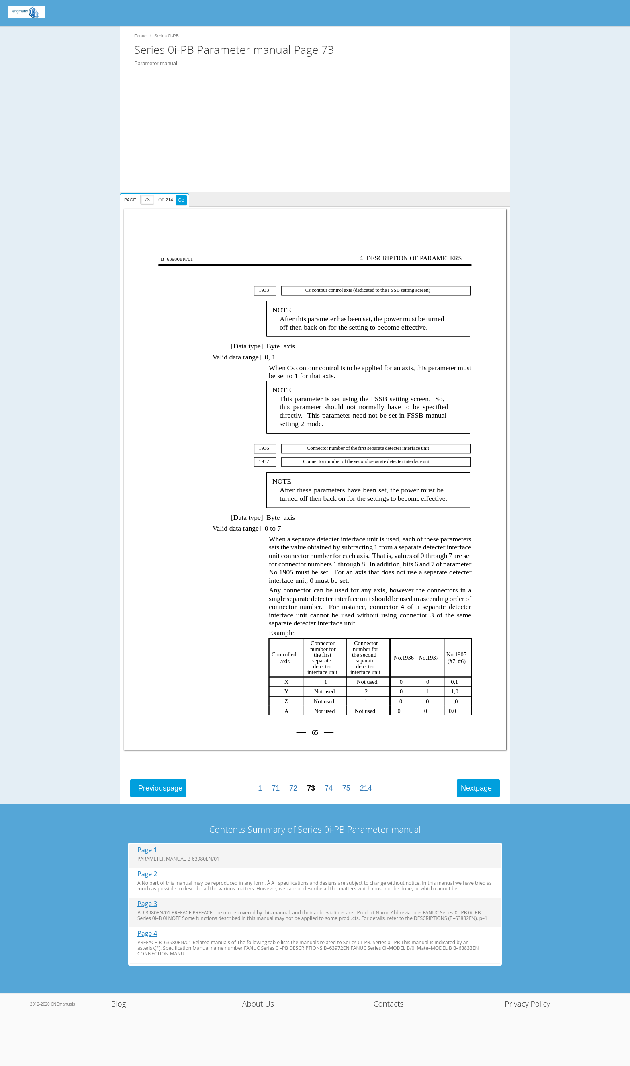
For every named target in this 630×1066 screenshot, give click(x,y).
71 (276, 788)
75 (346, 788)
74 (329, 788)
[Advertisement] (319, 135)
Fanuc (140, 35)
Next (476, 788)
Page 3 (147, 904)
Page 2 (147, 874)
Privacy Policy (527, 1003)
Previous (160, 788)
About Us (258, 1003)
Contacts (389, 1003)
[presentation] (155, 198)
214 (366, 788)
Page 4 (147, 933)
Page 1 (147, 850)
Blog (118, 1003)
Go (181, 200)
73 (311, 788)
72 (293, 788)
